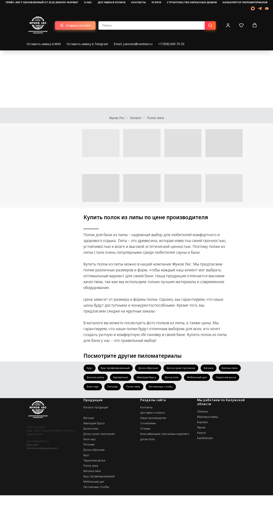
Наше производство (153, 430)
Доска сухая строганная (188, 368)
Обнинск (202, 424)
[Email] (266, 8)
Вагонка (218, 368)
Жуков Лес (117, 118)
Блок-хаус (155, 389)
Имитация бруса (178, 378)
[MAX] (252, 8)
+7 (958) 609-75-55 (171, 44)
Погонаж (176, 389)
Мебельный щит (97, 389)
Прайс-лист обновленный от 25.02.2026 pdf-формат (42, 2)
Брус (90, 368)
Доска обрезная (152, 368)
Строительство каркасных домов (192, 2)
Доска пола (206, 378)
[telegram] (259, 8)
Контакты (138, 2)
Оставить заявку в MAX (44, 44)
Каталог (136, 118)
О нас (88, 2)
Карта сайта (32, 457)
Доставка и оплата (112, 2)
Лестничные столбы (100, 399)
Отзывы (145, 441)
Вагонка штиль (123, 378)
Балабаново (205, 450)
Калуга (201, 445)
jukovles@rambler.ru (38, 454)
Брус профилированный (117, 368)
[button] (228, 25)
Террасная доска (129, 389)
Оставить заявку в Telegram (87, 44)
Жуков (201, 440)
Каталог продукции (95, 420)
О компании (148, 436)
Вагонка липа (95, 378)
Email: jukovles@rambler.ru (133, 44)
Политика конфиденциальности (43, 461)
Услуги (156, 2)
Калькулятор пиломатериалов (245, 2)
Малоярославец (207, 429)
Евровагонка (150, 378)
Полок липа (198, 389)
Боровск (202, 435)
